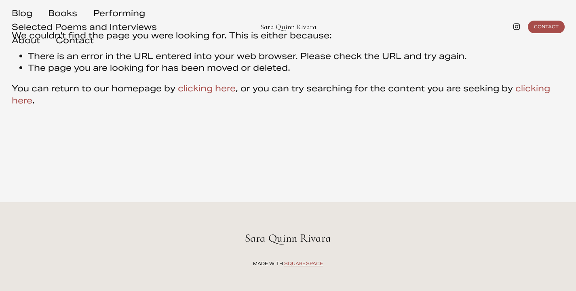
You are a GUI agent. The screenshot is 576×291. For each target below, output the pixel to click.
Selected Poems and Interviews (84, 26)
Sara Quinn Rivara (288, 27)
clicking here (207, 88)
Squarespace (303, 265)
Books (62, 13)
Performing (119, 13)
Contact (75, 40)
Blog (22, 13)
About (26, 40)
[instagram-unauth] (517, 27)
